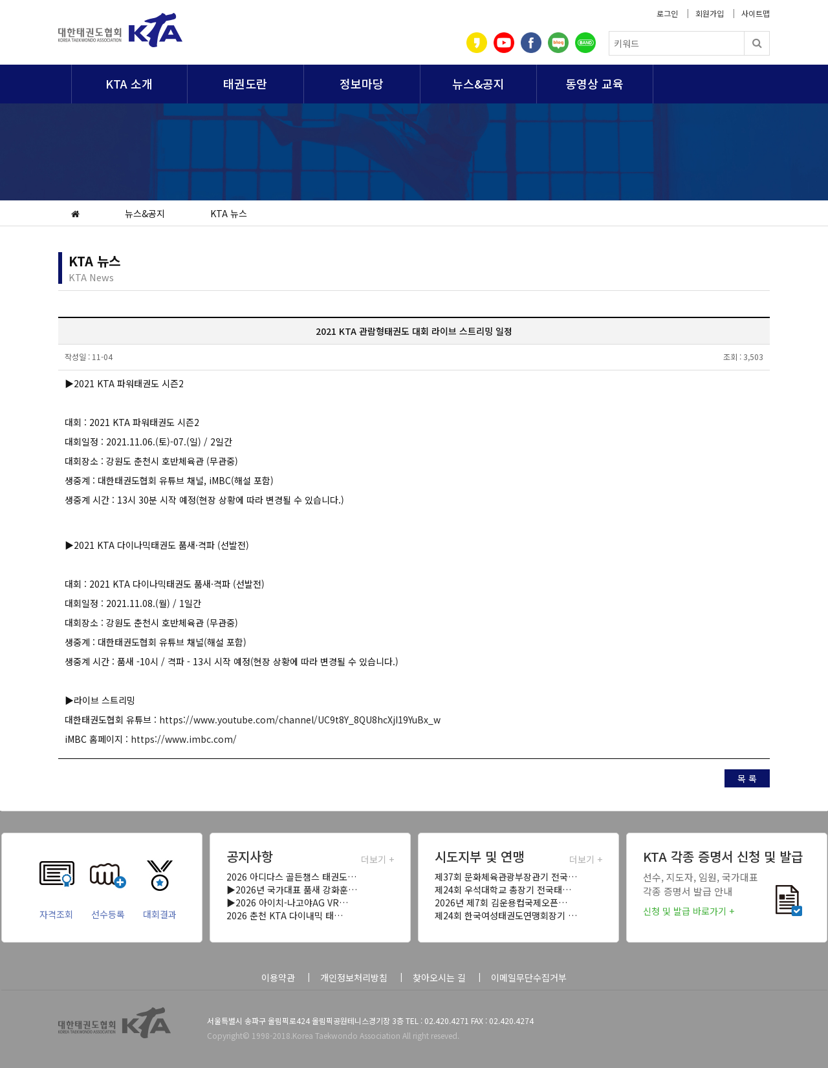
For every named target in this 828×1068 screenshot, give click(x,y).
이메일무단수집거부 (529, 977)
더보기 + (377, 859)
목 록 (747, 778)
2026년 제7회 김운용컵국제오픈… (501, 902)
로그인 (667, 13)
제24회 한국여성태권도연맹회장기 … (506, 915)
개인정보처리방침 (353, 977)
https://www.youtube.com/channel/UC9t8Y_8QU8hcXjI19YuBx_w (300, 719)
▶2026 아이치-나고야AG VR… (287, 902)
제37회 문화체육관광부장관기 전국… (506, 876)
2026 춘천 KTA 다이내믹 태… (284, 915)
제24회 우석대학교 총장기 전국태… (503, 889)
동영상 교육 (594, 83)
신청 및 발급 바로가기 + (688, 910)
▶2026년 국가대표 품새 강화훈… (291, 889)
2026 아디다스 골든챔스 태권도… (291, 876)
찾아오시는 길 (439, 977)
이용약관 (278, 977)
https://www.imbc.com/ (184, 738)
